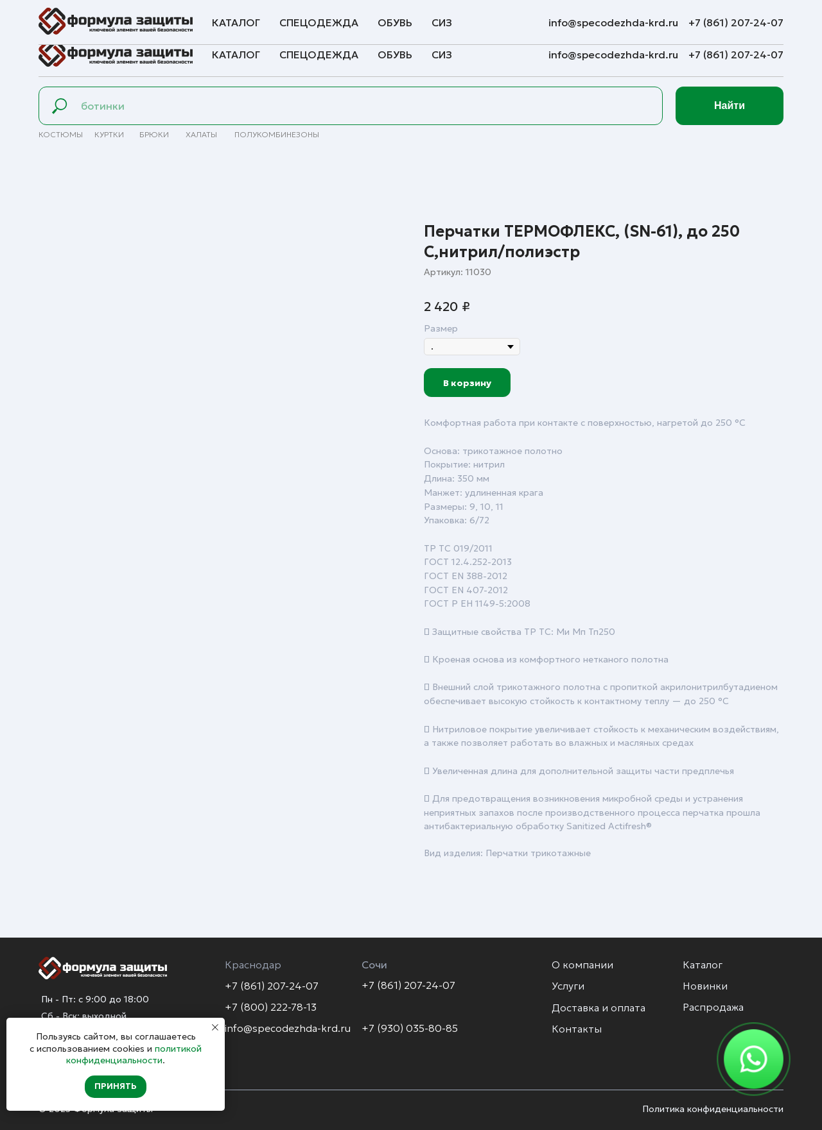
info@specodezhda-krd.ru (614, 54)
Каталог (236, 54)
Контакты (291, 17)
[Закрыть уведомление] (215, 1027)
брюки (154, 134)
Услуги (127, 17)
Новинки (705, 985)
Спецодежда (318, 54)
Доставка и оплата (206, 17)
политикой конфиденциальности (134, 1054)
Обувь (395, 54)
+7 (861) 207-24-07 (735, 54)
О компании (65, 17)
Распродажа (713, 1006)
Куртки (109, 134)
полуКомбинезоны (276, 134)
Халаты (201, 134)
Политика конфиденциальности (712, 1109)
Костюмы (61, 134)
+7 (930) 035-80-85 (410, 1028)
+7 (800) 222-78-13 (271, 1006)
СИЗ (442, 54)
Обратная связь (370, 17)
